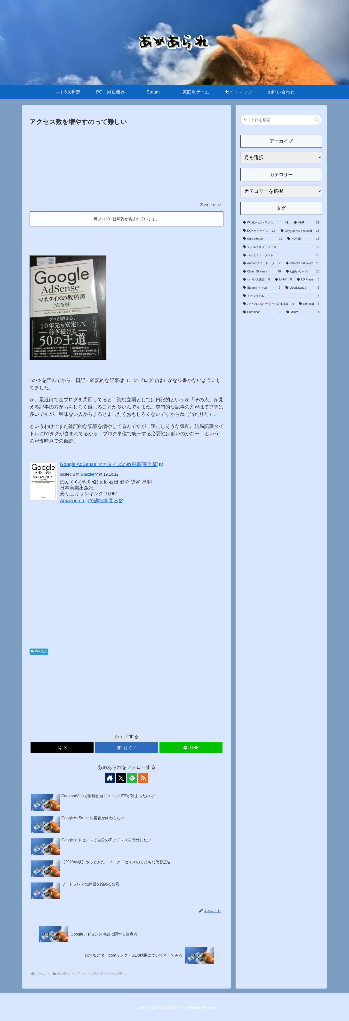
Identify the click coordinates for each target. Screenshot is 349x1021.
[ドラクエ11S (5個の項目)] (281, 296)
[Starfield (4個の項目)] (309, 304)
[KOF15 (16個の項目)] (303, 239)
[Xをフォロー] (121, 778)
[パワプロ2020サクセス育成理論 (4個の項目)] (268, 304)
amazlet (89, 474)
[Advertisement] (126, 164)
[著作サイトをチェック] (110, 778)
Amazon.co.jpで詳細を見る (91, 500)
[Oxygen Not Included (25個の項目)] (299, 231)
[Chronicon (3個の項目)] (262, 312)
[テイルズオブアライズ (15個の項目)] (281, 247)
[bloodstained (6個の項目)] (302, 288)
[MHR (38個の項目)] (306, 222)
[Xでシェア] (62, 747)
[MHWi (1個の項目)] (302, 312)
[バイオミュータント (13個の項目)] (281, 255)
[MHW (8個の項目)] (283, 279)
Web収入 (39, 651)
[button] (316, 120)
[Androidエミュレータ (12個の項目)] (262, 263)
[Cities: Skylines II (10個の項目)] (262, 271)
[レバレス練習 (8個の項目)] (256, 279)
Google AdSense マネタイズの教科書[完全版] (111, 464)
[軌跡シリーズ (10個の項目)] (302, 271)
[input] (281, 120)
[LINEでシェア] (190, 747)
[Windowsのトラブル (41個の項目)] (266, 222)
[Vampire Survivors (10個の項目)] (302, 263)
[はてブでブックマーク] (126, 747)
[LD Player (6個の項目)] (308, 279)
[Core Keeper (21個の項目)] (262, 239)
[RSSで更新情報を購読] (143, 778)
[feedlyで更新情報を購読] (132, 778)
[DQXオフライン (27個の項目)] (259, 231)
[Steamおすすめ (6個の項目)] (261, 288)
